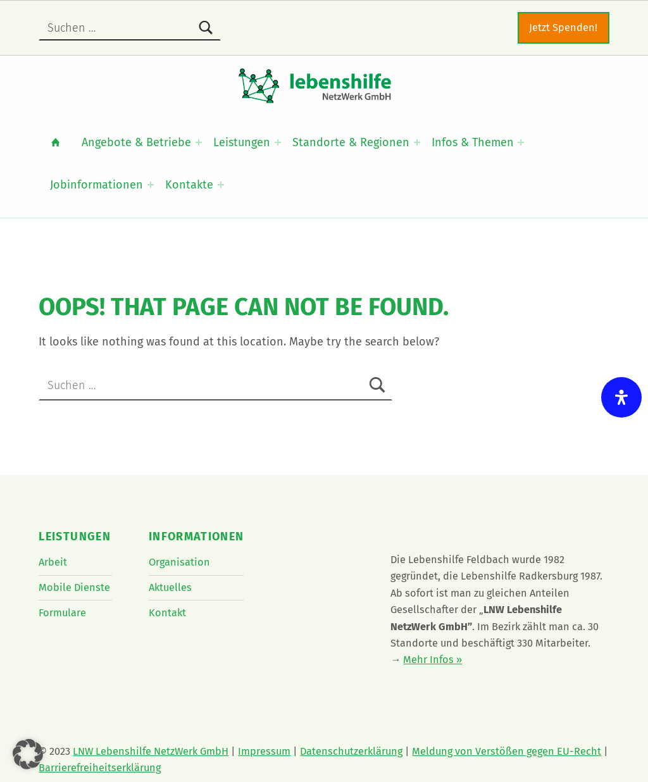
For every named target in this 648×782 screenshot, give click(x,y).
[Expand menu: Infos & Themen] (521, 142)
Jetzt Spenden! (563, 28)
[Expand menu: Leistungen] (278, 142)
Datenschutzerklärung (351, 751)
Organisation (179, 562)
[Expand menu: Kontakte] (221, 185)
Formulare (62, 613)
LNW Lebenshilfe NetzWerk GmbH (150, 751)
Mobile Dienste (74, 587)
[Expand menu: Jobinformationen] (150, 185)
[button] (28, 754)
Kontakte (189, 185)
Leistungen (241, 142)
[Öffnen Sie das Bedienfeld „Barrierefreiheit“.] (621, 397)
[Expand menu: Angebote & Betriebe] (199, 142)
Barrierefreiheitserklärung (100, 768)
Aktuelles (170, 587)
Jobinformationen (96, 185)
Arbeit (53, 562)
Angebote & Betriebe (136, 142)
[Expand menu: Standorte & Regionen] (417, 142)
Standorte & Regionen (350, 142)
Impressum (264, 751)
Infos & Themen (473, 142)
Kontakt (167, 613)
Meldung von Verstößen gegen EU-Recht (506, 751)
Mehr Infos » (432, 660)
